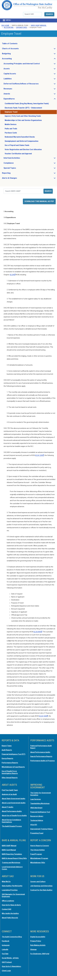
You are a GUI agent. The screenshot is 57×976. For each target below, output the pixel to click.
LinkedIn (5, 949)
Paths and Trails (11, 129)
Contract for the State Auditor (41, 890)
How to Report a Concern (39, 846)
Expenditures (21, 27)
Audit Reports (7, 750)
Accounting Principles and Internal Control (28, 64)
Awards (13, 94)
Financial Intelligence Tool (40, 812)
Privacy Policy (35, 941)
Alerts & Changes (16, 178)
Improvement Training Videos (41, 829)
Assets (13, 69)
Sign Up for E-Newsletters (11, 966)
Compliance (15, 163)
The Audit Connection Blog (12, 937)
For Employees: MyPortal (39, 954)
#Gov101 (33, 825)
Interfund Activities (18, 158)
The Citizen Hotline (37, 850)
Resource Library (36, 816)
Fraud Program (36, 854)
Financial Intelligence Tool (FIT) (13, 754)
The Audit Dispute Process (12, 826)
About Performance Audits (40, 752)
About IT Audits (7, 807)
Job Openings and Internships (41, 886)
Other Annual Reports (10, 778)
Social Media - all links (10, 958)
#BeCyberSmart (36, 808)
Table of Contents (9, 43)
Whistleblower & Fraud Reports (13, 767)
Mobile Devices (10, 124)
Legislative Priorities (10, 890)
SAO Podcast (7, 962)
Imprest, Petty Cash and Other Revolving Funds (23, 116)
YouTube (5, 954)
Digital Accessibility (37, 937)
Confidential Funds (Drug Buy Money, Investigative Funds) (27, 103)
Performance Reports (10, 763)
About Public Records (10, 918)
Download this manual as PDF (39, 201)
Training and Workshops (11, 862)
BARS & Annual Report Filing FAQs (14, 858)
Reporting (13, 173)
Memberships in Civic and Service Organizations (23, 120)
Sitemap (33, 949)
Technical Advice (36, 820)
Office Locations (8, 901)
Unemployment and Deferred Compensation (21, 141)
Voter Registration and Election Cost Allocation (23, 149)
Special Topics (16, 168)
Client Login (6, 971)
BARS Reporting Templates (12, 854)
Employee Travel (11, 112)
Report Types (7, 746)
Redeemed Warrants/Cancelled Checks (20, 137)
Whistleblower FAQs (37, 862)
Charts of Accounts (17, 49)
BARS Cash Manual (9, 850)
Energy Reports (7, 758)
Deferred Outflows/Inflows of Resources (27, 84)
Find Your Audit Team (10, 790)
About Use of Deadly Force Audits (14, 815)
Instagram (6, 945)
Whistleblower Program (39, 858)
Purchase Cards (11, 133)
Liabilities (14, 79)
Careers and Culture (37, 881)
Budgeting (13, 54)
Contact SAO (6, 909)
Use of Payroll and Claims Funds (17, 145)
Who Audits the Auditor (10, 913)
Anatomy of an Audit (9, 794)
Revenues (14, 89)
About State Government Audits (13, 798)
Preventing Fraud (36, 833)
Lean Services (35, 799)
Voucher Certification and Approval (18, 154)
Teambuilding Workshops (40, 803)
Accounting (9, 27)
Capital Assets (16, 74)
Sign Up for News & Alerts (11, 905)
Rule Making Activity (37, 945)
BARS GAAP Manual (38, 25)
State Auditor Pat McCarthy (12, 886)
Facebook (5, 941)
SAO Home (5, 25)
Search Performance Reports (41, 756)
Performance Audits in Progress (42, 761)
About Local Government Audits (13, 803)
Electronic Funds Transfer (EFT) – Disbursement (23, 108)
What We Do (6, 881)
